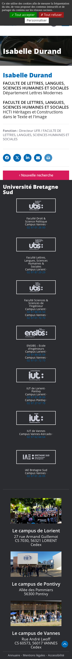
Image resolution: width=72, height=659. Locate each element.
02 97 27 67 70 (36, 403)
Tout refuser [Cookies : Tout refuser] (51, 15)
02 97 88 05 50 (36, 311)
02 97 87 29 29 (36, 272)
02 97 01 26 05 (36, 475)
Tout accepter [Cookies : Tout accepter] (23, 15)
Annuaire (14, 655)
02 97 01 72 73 (36, 360)
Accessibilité (56, 655)
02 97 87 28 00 (36, 397)
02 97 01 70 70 (36, 317)
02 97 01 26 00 (36, 227)
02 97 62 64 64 (36, 436)
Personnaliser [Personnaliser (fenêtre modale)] (37, 20)
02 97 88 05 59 (36, 354)
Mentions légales (34, 655)
